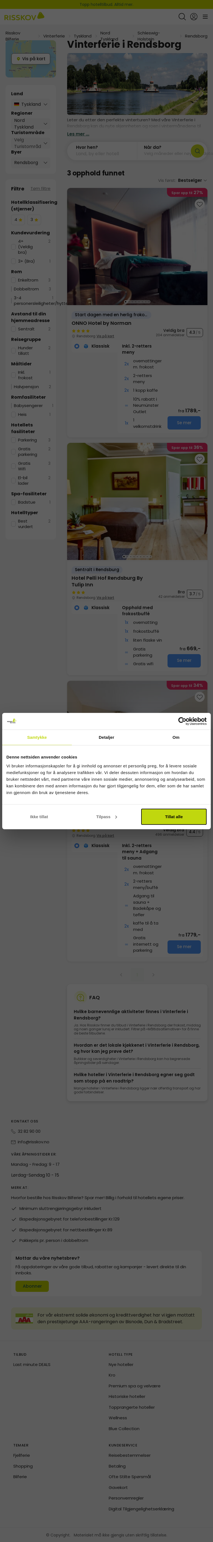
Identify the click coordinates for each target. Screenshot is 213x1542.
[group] (137, 312)
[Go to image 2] (129, 301)
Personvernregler (126, 1498)
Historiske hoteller (127, 1396)
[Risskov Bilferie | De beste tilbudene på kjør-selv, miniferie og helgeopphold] (24, 16)
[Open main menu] (205, 16)
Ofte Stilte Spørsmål (130, 1477)
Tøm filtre (40, 188)
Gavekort (118, 1487)
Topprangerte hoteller (132, 1407)
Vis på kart (105, 336)
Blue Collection (124, 1429)
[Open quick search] (182, 16)
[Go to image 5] (139, 301)
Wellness (118, 1418)
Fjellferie (21, 1455)
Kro (112, 1375)
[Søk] (197, 151)
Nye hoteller (121, 1364)
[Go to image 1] (125, 301)
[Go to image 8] (149, 301)
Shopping (23, 1466)
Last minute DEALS (31, 1364)
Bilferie (20, 1477)
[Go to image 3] (132, 301)
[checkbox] (18, 220)
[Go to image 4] (135, 301)
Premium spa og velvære (135, 1386)
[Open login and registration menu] (193, 16)
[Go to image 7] (145, 301)
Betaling (117, 1466)
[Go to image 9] (150, 556)
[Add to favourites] (200, 204)
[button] (102, 151)
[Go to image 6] (142, 301)
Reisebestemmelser (130, 1455)
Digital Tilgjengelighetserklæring (141, 1509)
